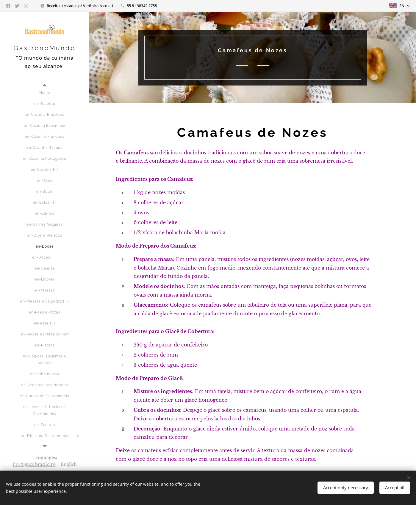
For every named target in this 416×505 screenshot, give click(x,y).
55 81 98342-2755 (142, 5)
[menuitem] (44, 92)
